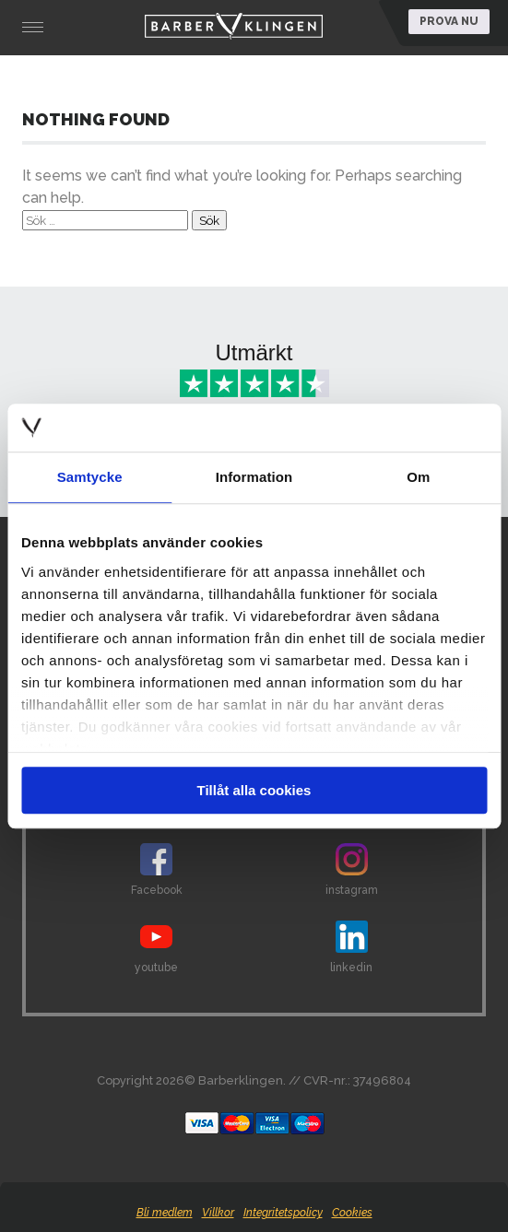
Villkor (218, 1212)
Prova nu (448, 21)
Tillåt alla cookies (254, 790)
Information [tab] (254, 477)
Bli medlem (164, 1212)
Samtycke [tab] (90, 477)
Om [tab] (418, 477)
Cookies (352, 1212)
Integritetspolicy (283, 1212)
